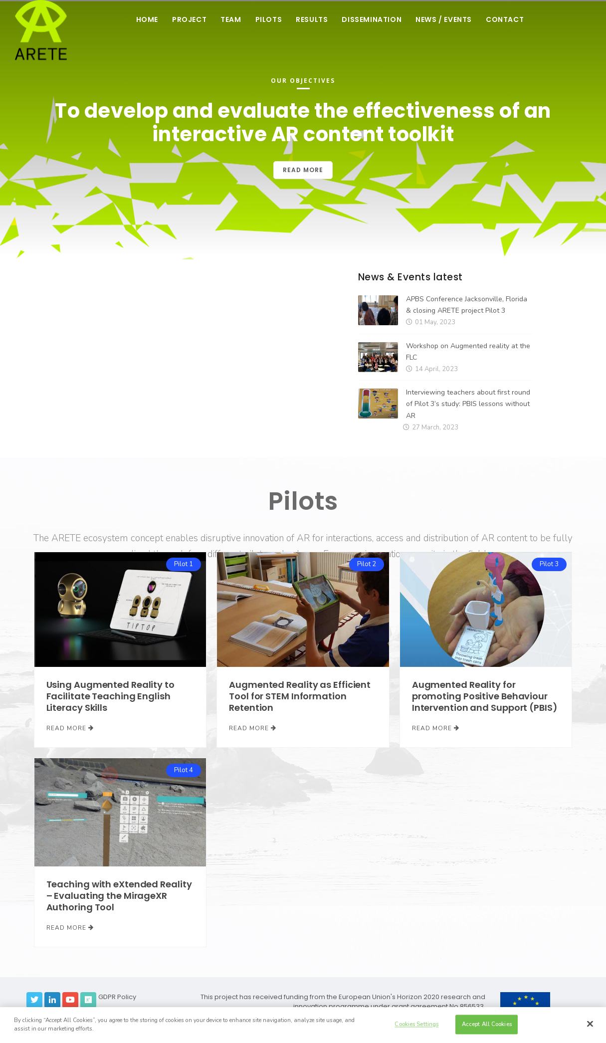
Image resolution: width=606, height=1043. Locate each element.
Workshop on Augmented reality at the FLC (468, 351)
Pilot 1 (183, 564)
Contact (505, 19)
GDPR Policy (117, 997)
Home (147, 19)
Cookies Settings (416, 1024)
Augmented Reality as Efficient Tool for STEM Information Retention (300, 696)
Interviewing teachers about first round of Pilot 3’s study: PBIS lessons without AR (468, 404)
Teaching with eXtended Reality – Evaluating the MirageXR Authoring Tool (119, 895)
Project (189, 19)
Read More (70, 728)
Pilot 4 (183, 770)
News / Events (443, 19)
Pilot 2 (366, 564)
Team (230, 19)
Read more (303, 170)
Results (312, 19)
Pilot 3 (549, 564)
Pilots (268, 19)
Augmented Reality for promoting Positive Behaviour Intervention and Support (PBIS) (485, 696)
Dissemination (372, 19)
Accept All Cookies (487, 1024)
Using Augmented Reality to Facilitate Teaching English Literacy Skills (110, 696)
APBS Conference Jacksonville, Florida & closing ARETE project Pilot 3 (466, 304)
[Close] (590, 1024)
